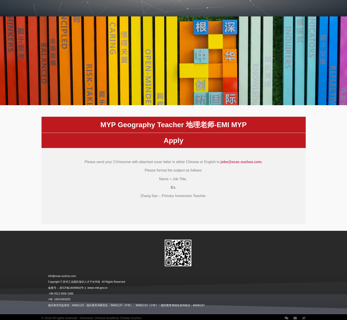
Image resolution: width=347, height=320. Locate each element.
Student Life (83, 6)
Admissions (56, 6)
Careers (266, 6)
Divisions (31, 6)
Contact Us (316, 6)
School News (291, 6)
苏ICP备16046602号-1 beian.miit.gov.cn (83, 287)
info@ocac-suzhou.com (62, 276)
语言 (337, 6)
